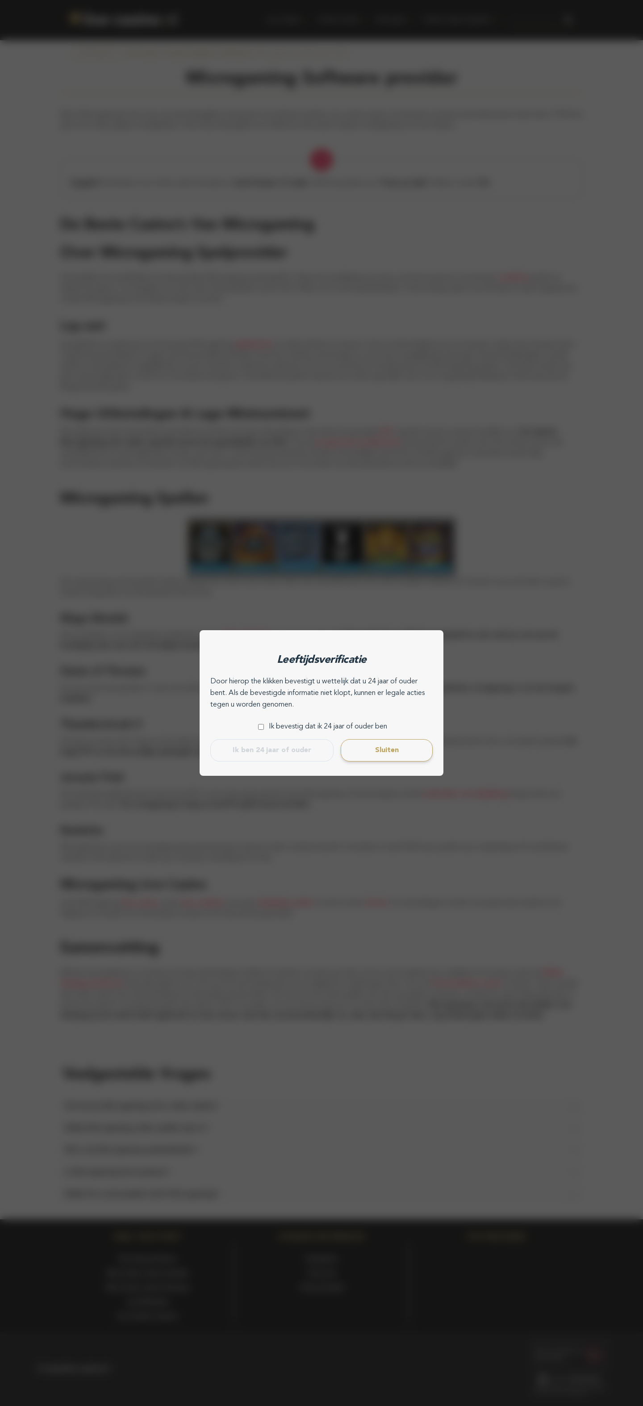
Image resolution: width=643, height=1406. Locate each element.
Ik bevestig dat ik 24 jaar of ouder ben (328, 726)
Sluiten (387, 750)
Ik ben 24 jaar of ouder (272, 750)
